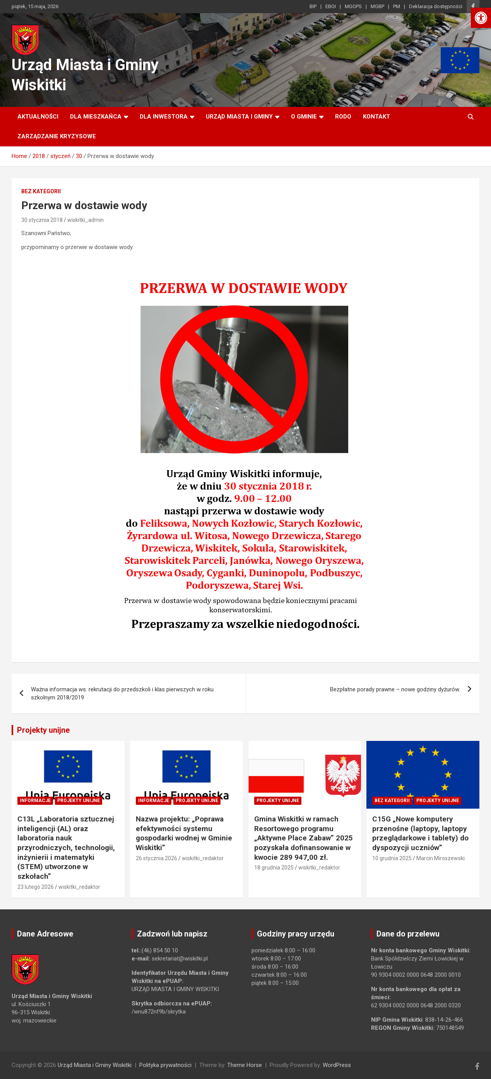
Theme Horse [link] (244, 1065)
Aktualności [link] (37, 116)
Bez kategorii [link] (41, 191)
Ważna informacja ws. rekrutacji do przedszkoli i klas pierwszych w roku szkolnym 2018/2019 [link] (122, 693)
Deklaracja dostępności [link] (435, 6)
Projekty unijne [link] (43, 730)
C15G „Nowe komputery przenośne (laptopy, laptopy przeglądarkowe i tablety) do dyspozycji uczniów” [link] (420, 833)
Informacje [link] (35, 800)
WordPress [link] (337, 1065)
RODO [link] (343, 116)
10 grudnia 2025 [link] (392, 858)
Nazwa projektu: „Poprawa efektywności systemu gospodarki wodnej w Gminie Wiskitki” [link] (184, 833)
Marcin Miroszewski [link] (440, 858)
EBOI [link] (330, 6)
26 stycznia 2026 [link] (156, 858)
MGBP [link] (377, 6)
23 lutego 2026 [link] (35, 887)
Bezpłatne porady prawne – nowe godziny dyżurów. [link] (395, 689)
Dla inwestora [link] (164, 116)
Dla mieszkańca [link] (95, 116)
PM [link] (396, 6)
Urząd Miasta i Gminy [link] (239, 116)
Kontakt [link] (376, 116)
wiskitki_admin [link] (85, 220)
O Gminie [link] (304, 116)
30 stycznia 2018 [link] (42, 220)
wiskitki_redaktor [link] (79, 887)
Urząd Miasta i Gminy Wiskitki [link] (95, 1065)
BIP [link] (313, 6)
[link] (481, 18)
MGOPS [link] (353, 6)
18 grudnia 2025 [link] (274, 867)
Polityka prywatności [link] (165, 1065)
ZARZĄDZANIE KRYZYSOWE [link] (56, 136)
